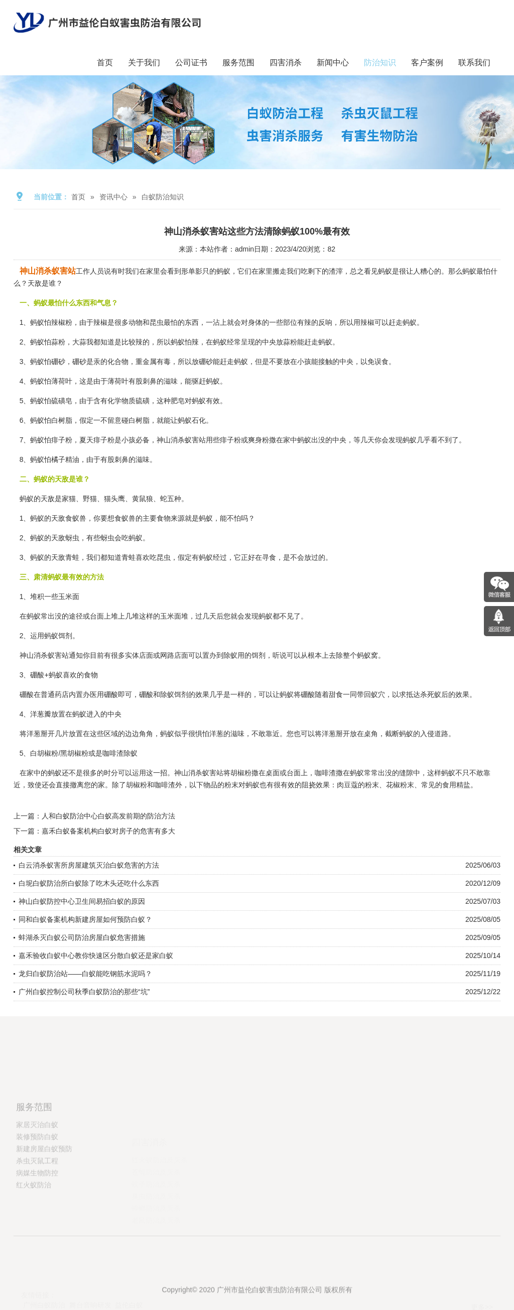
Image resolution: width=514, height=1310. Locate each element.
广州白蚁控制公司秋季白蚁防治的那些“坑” (84, 992)
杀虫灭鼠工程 (37, 1193)
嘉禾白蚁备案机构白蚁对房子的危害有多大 (108, 831)
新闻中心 (333, 62)
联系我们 (474, 62)
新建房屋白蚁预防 (44, 1181)
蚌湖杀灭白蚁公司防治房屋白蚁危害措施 (82, 937)
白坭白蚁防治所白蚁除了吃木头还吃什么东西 (89, 883)
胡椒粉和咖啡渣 (150, 785)
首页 (105, 62)
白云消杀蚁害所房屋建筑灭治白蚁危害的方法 (89, 865)
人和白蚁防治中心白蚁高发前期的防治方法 (108, 816)
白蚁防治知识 (163, 197)
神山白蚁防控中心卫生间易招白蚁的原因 (82, 901)
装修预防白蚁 (37, 1169)
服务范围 (238, 62)
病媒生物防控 (37, 1205)
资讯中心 (113, 197)
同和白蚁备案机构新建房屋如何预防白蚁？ (85, 919)
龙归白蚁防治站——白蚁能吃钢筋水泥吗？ (85, 974)
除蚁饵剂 (174, 694)
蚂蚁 (325, 342)
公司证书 (191, 62)
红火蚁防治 (33, 1217)
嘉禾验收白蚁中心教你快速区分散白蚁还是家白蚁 (96, 955)
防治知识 (380, 62)
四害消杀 (286, 62)
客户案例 (427, 62)
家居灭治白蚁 (37, 1157)
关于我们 (144, 62)
